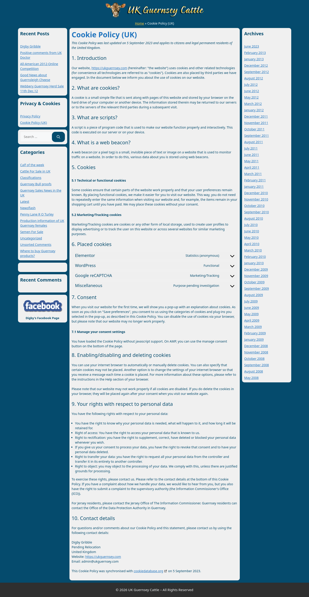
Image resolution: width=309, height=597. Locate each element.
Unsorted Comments (35, 244)
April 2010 (251, 244)
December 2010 (256, 193)
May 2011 (251, 161)
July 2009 (251, 301)
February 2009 (255, 333)
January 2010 (254, 263)
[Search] (58, 137)
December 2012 (256, 65)
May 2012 (251, 97)
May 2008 (251, 378)
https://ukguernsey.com (109, 68)
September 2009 (256, 288)
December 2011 (256, 116)
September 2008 (256, 365)
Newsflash (28, 208)
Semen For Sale (31, 232)
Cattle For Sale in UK (35, 171)
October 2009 (254, 282)
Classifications (30, 177)
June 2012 (251, 91)
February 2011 (255, 180)
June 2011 (251, 154)
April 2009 (251, 320)
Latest (24, 201)
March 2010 (253, 250)
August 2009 (253, 295)
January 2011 (254, 186)
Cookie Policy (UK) (33, 122)
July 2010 (251, 225)
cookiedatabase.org (148, 571)
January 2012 (254, 110)
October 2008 (254, 358)
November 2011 (256, 123)
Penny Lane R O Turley (37, 214)
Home (139, 23)
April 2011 (251, 167)
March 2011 (253, 174)
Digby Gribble (30, 46)
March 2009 (253, 327)
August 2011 (253, 142)
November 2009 (256, 276)
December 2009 (256, 269)
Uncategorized (31, 238)
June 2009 (251, 307)
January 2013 (254, 59)
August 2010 (253, 218)
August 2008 (253, 371)
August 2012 (253, 78)
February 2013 (255, 53)
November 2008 (256, 352)
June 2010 (251, 231)
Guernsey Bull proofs (35, 184)
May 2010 (251, 237)
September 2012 (256, 72)
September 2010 (256, 212)
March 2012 (253, 104)
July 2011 (251, 148)
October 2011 (254, 129)
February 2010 (255, 256)
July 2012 (251, 84)
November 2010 (256, 199)
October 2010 (254, 205)
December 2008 (256, 346)
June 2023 (251, 46)
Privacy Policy (30, 116)
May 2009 (251, 314)
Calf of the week (32, 165)
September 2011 (256, 135)
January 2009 (254, 339)
